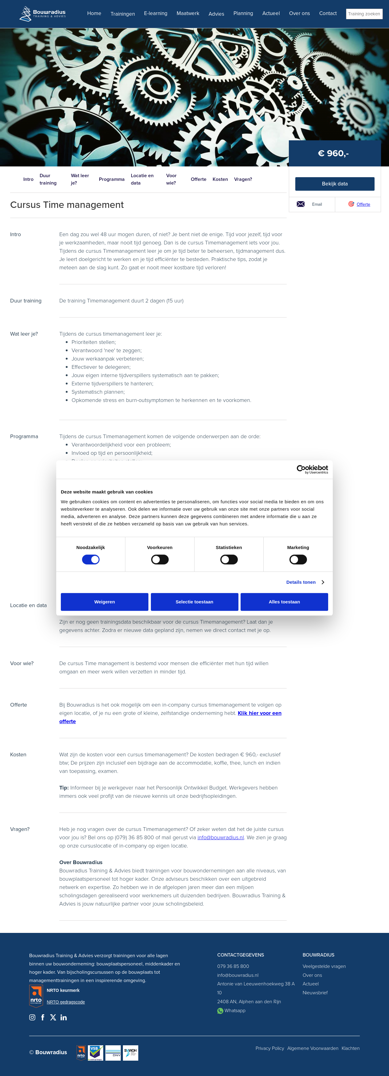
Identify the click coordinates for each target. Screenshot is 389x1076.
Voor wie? (171, 179)
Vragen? (243, 179)
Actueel (271, 13)
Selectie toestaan (195, 601)
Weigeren (104, 601)
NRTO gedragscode (66, 1002)
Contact (328, 13)
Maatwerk (188, 13)
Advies (216, 14)
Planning (243, 13)
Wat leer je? (80, 179)
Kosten (220, 179)
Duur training (48, 179)
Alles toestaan (284, 601)
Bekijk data (335, 184)
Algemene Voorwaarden (313, 1048)
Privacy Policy (270, 1048)
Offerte (198, 179)
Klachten (351, 1048)
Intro (28, 179)
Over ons (299, 13)
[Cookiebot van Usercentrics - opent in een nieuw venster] (301, 469)
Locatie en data (142, 179)
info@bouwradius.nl (221, 837)
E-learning (155, 13)
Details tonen (301, 582)
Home (94, 13)
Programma (112, 179)
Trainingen (123, 14)
